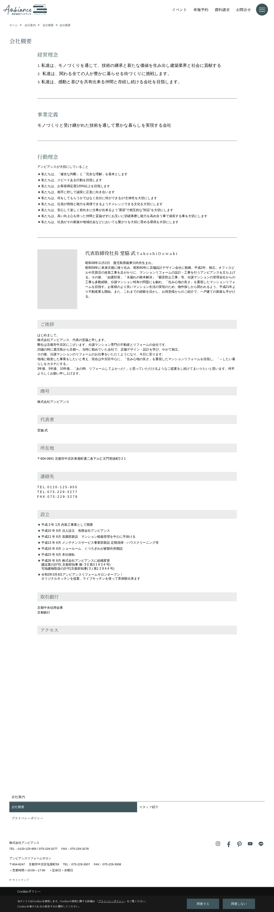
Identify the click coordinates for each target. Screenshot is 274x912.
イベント (179, 9)
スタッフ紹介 (148, 807)
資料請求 (222, 9)
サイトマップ (20, 879)
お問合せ (243, 9)
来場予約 (200, 9)
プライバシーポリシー (27, 818)
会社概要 (17, 807)
